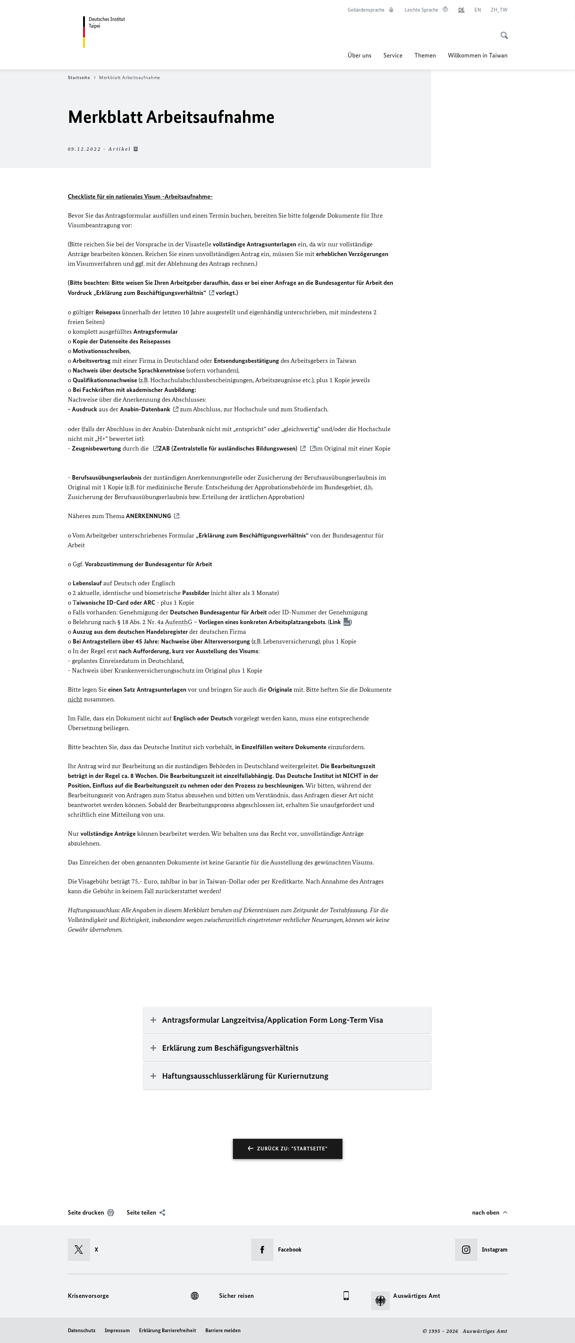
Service (392, 55)
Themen (425, 55)
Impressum (117, 1328)
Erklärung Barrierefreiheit (167, 1328)
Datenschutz (81, 1328)
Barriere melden (223, 1328)
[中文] (499, 10)
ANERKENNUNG (148, 514)
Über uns (360, 55)
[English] (477, 10)
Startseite (82, 77)
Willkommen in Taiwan (478, 55)
